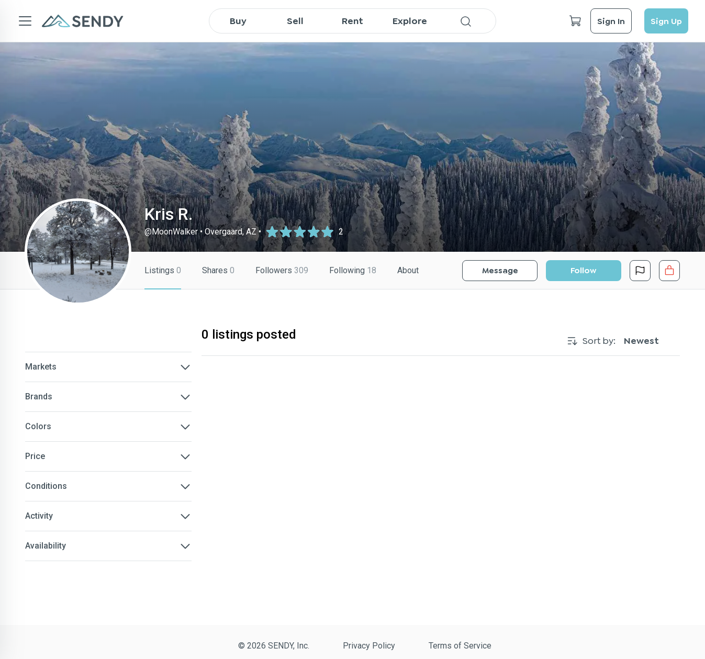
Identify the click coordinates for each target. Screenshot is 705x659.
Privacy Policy (369, 646)
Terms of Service (460, 646)
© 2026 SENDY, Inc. (273, 646)
